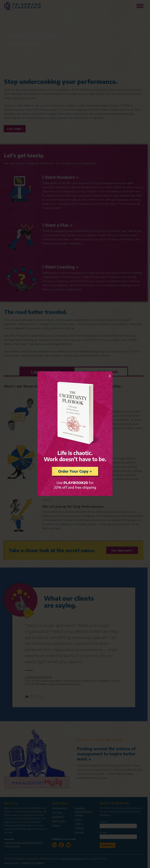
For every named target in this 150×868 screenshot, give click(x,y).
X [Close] (109, 375)
